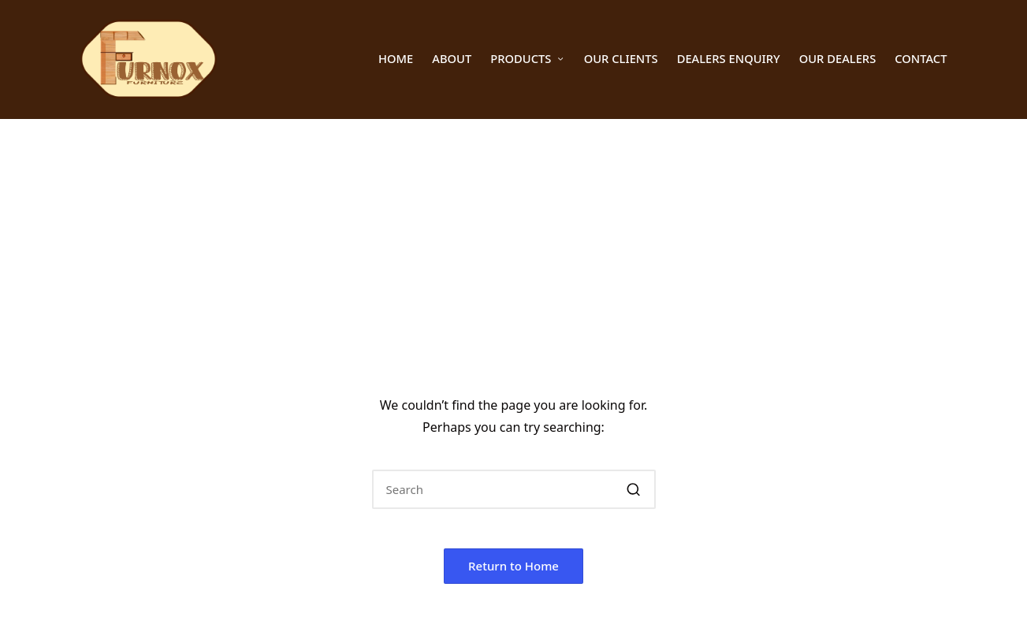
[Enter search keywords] (514, 489)
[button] (634, 489)
